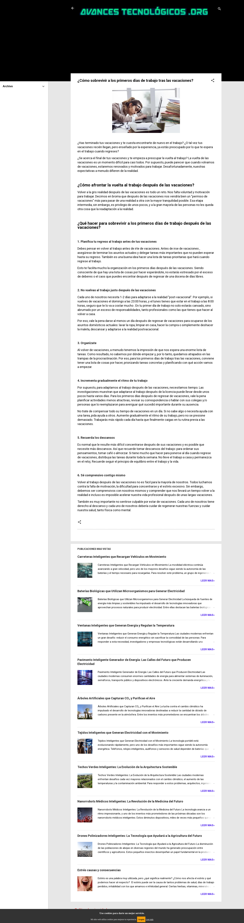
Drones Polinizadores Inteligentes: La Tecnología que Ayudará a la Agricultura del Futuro (139, 835)
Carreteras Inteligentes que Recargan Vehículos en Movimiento (121, 556)
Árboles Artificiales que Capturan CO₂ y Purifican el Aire (116, 698)
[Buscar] (219, 9)
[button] (213, 80)
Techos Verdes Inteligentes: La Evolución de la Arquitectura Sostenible (127, 767)
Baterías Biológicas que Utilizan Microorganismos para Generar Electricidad (131, 591)
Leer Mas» (208, 580)
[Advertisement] (146, 43)
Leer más (149, 919)
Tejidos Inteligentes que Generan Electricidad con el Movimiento (122, 732)
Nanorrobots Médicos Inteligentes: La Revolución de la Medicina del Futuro (130, 801)
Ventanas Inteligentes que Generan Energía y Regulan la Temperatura (125, 625)
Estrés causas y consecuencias (99, 870)
